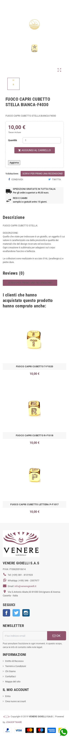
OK (56, 636)
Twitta (54, 179)
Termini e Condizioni (15, 666)
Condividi (15, 179)
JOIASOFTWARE (14, 722)
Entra (7, 696)
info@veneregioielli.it (25, 586)
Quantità (12, 140)
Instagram (26, 612)
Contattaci (10, 676)
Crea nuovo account (15, 701)
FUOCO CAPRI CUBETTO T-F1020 (34, 366)
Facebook (6, 612)
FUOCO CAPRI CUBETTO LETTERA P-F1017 (34, 504)
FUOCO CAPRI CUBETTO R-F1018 (34, 435)
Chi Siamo (10, 671)
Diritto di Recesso (14, 661)
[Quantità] (42, 140)
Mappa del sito (12, 681)
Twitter (16, 612)
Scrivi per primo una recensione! (42, 173)
